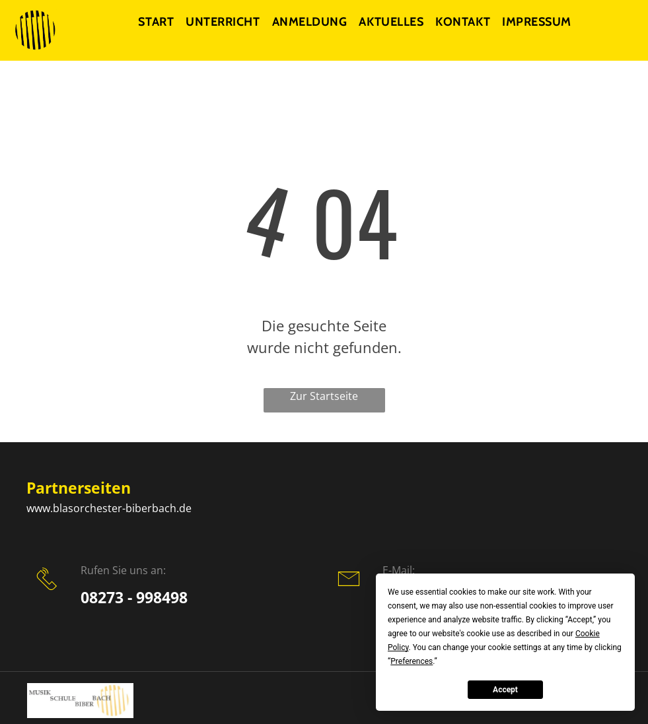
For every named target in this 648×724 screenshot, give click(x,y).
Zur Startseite (324, 396)
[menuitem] (160, 22)
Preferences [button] (411, 661)
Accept (505, 689)
